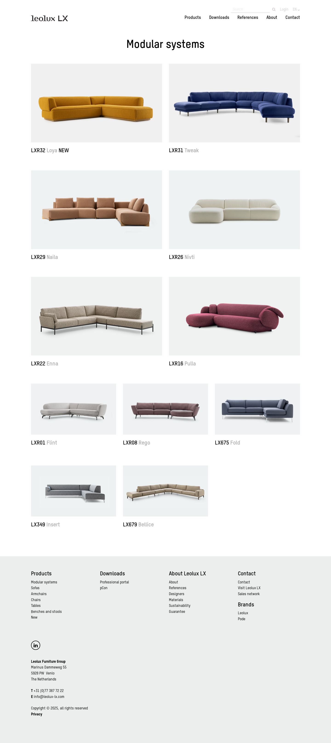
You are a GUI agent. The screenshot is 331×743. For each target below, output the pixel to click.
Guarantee (177, 612)
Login (284, 9)
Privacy (36, 714)
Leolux (243, 613)
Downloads (219, 17)
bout (174, 582)
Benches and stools (46, 612)
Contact (292, 17)
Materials (176, 600)
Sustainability (179, 606)
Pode (241, 619)
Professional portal (114, 582)
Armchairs (39, 594)
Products (193, 17)
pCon (104, 588)
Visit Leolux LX (249, 588)
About (271, 17)
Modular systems (44, 582)
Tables (36, 606)
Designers (176, 594)
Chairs (36, 600)
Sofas (35, 588)
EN (295, 9)
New (34, 618)
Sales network (249, 594)
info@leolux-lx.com (49, 697)
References (247, 17)
